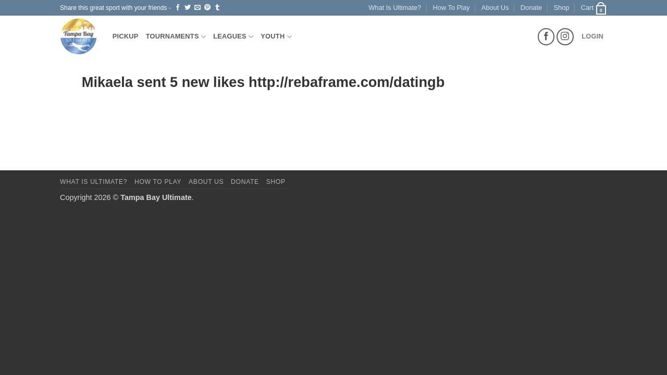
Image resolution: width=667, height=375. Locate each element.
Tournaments (176, 37)
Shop (562, 7)
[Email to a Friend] (197, 7)
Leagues (233, 37)
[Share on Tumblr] (217, 7)
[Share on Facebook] (178, 7)
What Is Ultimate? (394, 7)
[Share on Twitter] (187, 7)
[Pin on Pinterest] (207, 7)
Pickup (126, 36)
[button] (594, 8)
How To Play (451, 7)
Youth (276, 37)
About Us (495, 7)
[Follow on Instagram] (565, 36)
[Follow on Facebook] (546, 36)
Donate (531, 7)
